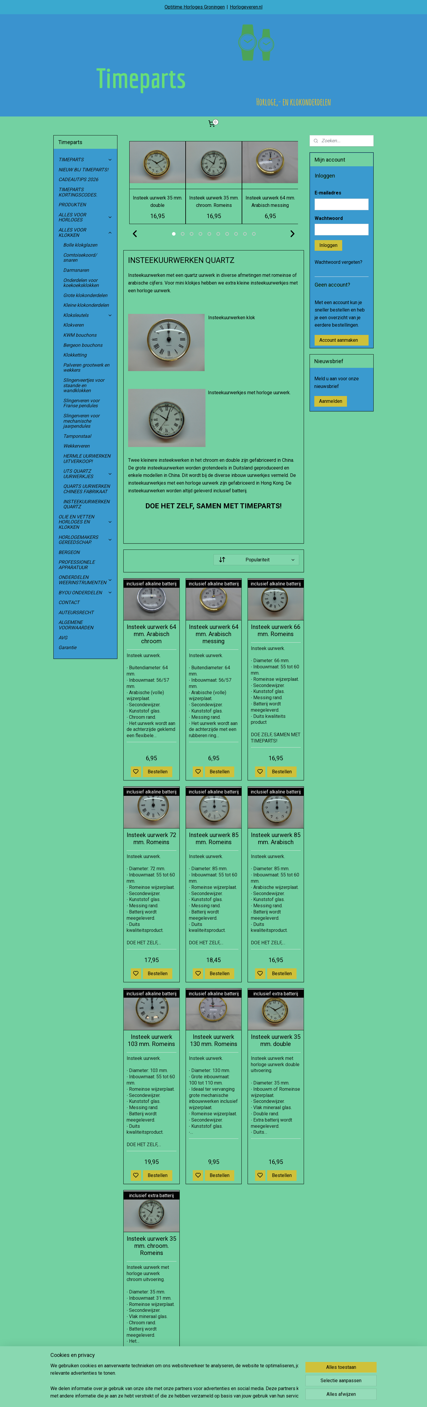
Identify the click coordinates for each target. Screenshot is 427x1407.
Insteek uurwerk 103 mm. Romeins (151, 1040)
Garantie (67, 647)
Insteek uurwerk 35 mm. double (275, 1040)
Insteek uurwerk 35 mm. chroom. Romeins (151, 1245)
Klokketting (75, 355)
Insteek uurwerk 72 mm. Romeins (151, 838)
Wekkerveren (76, 446)
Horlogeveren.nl (246, 7)
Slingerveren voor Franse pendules (81, 403)
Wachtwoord (329, 218)
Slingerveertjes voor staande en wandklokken (83, 385)
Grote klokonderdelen (85, 295)
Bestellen (158, 771)
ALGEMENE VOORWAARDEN (75, 624)
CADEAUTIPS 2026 (78, 179)
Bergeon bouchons (82, 345)
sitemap (230, 1396)
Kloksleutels (87, 315)
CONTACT (68, 602)
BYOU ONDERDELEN (85, 592)
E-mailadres (328, 193)
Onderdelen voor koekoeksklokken (81, 282)
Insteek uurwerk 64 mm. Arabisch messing (213, 634)
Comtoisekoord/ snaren (80, 257)
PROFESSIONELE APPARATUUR (76, 564)
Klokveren (73, 325)
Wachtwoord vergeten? (338, 262)
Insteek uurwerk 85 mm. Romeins (213, 838)
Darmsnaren (76, 270)
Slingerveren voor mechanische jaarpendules (81, 421)
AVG (62, 638)
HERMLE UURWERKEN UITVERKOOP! (86, 458)
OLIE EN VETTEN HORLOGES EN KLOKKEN (85, 522)
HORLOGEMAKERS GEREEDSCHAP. (85, 539)
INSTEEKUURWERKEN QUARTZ (86, 504)
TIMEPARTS (85, 159)
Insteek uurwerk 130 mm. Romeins (213, 1040)
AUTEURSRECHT (76, 612)
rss (241, 1396)
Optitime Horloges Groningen (195, 7)
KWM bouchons (79, 335)
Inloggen (328, 245)
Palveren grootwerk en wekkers (86, 367)
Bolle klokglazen (80, 245)
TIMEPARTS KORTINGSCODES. (77, 192)
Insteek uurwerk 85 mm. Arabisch (275, 838)
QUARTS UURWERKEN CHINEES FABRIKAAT (86, 488)
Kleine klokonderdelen (86, 305)
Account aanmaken (338, 340)
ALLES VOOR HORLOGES (85, 217)
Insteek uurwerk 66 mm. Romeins (275, 630)
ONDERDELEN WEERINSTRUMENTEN (85, 579)
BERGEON (68, 552)
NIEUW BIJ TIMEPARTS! (83, 170)
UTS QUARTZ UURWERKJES (87, 473)
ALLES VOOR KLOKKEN (85, 232)
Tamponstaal (77, 436)
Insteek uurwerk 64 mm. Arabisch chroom (151, 634)
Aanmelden (330, 401)
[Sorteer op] (256, 560)
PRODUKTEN (72, 204)
